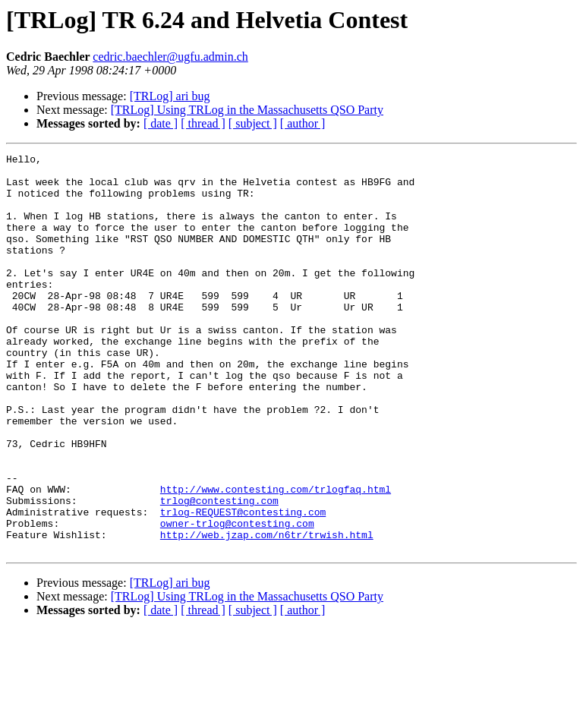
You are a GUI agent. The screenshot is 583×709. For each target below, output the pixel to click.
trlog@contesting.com (219, 571)
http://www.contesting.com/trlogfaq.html (275, 557)
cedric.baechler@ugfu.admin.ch (170, 56)
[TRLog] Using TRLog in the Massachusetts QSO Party (247, 109)
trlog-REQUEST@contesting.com (243, 584)
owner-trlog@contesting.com (237, 598)
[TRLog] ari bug (170, 96)
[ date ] (160, 123)
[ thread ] (203, 123)
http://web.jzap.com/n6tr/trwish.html (266, 612)
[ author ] (303, 123)
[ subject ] (252, 123)
